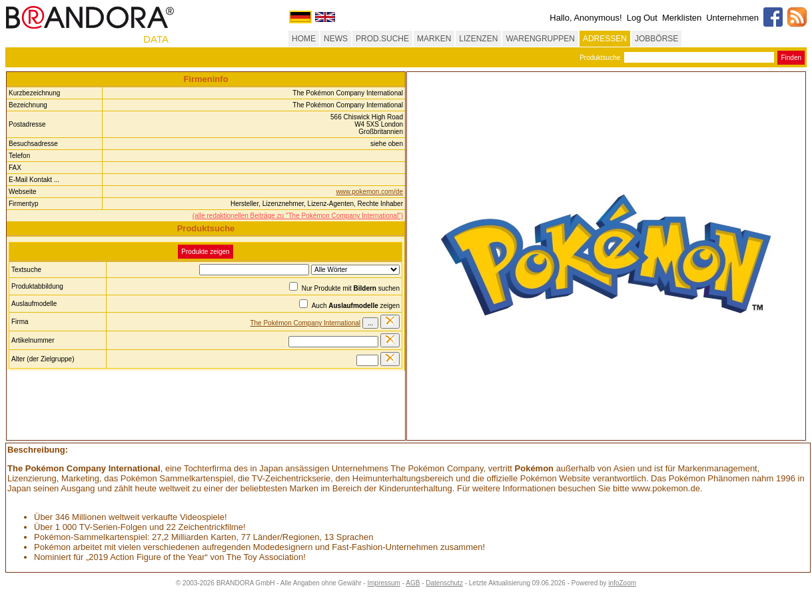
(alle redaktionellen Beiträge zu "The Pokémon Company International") (298, 215)
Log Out (642, 18)
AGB (413, 583)
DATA (156, 39)
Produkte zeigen (205, 251)
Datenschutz (444, 583)
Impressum (383, 583)
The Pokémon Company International (305, 323)
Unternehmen (732, 18)
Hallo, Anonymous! (585, 18)
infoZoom (622, 583)
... (370, 323)
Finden (791, 57)
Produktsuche (600, 57)
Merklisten (681, 18)
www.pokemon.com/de (369, 191)
